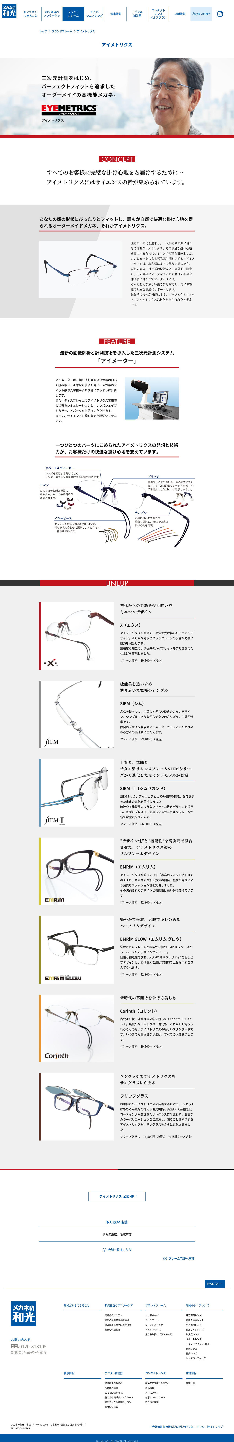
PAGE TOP (213, 1283)
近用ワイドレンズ (195, 1327)
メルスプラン (151, 1388)
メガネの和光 (9, 11)
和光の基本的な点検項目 (117, 1318)
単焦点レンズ (192, 1332)
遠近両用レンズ (193, 1313)
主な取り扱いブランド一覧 (158, 1332)
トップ (43, 31)
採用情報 (149, 1422)
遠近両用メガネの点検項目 (118, 1322)
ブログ (164, 1422)
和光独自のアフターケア (52, 14)
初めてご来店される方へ (157, 1378)
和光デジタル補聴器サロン (118, 1398)
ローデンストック (154, 1322)
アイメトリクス (153, 1327)
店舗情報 (179, 13)
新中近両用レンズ (195, 1318)
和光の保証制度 (112, 1327)
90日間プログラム (114, 1388)
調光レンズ (191, 1346)
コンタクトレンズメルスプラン (158, 14)
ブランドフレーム (73, 14)
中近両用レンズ (193, 1322)
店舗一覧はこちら (119, 1249)
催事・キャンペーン (155, 1393)
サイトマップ (212, 1422)
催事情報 (115, 13)
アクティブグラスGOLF (197, 1341)
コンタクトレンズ (155, 1368)
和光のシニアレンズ (94, 14)
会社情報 (134, 1422)
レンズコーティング (196, 1356)
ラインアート (151, 1318)
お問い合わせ (21, 1339)
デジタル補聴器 (137, 14)
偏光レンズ (191, 1351)
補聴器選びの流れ (113, 1378)
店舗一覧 (190, 1378)
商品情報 (149, 1383)
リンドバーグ (151, 1313)
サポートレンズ (193, 1337)
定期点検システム (113, 1313)
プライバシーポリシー (186, 1422)
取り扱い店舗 (111, 1402)
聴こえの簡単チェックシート (119, 1393)
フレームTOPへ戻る (181, 1258)
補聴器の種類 (111, 1383)
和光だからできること (30, 14)
